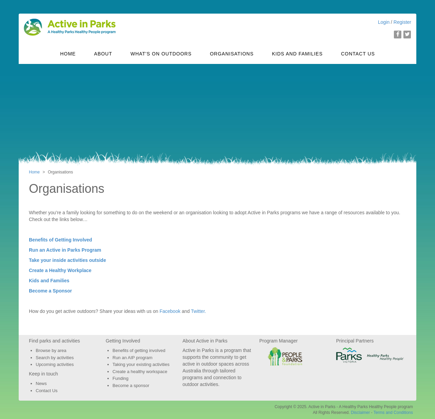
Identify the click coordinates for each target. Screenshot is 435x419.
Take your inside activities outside (67, 260)
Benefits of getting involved (138, 350)
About (103, 53)
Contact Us (358, 53)
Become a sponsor (130, 385)
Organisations (232, 53)
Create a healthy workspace (139, 371)
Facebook (169, 311)
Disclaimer (360, 412)
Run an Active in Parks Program (65, 250)
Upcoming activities (55, 364)
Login (383, 22)
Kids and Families (297, 53)
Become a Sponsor (50, 291)
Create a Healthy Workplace (60, 270)
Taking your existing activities (141, 364)
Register (402, 22)
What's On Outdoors (161, 53)
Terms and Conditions (393, 412)
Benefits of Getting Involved (60, 239)
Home (68, 53)
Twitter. (198, 311)
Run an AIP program (132, 357)
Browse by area (51, 350)
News (41, 383)
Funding (120, 378)
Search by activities (55, 357)
